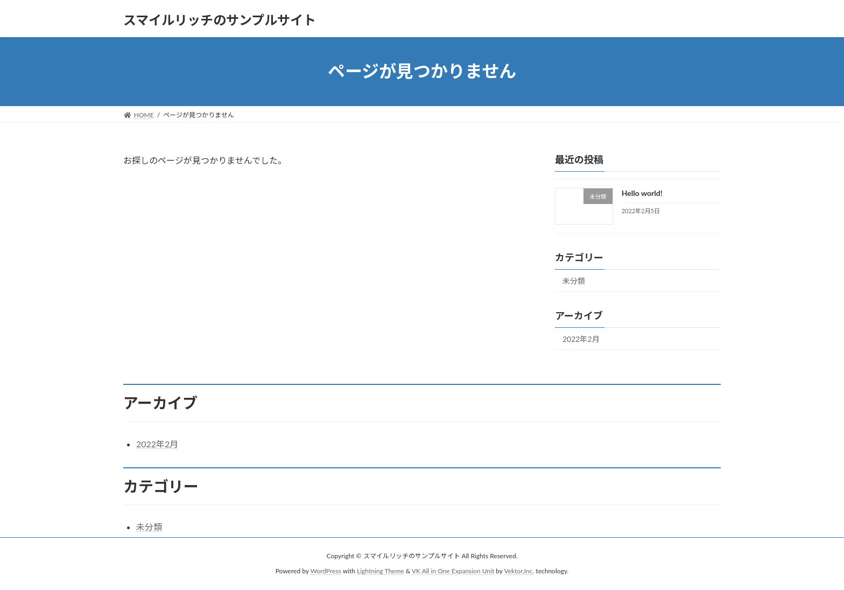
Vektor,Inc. (519, 571)
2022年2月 (581, 338)
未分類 (573, 280)
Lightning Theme (380, 571)
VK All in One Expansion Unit (453, 571)
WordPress (326, 571)
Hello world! (642, 193)
